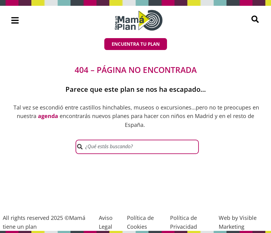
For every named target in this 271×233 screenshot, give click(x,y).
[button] (14, 20)
